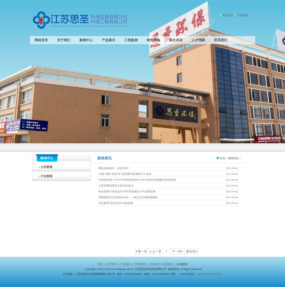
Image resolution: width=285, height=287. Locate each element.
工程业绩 (153, 264)
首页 (100, 264)
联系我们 (220, 40)
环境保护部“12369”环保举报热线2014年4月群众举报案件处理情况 (137, 179)
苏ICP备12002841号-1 (210, 274)
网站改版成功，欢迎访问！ (114, 168)
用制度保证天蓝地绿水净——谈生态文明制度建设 (128, 197)
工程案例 (131, 40)
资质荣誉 (140, 264)
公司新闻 (44, 167)
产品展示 (108, 40)
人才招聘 (198, 40)
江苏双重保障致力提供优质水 (115, 185)
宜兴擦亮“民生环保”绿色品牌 (115, 203)
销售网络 (153, 40)
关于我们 (63, 40)
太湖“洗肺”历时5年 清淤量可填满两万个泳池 (124, 174)
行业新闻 (44, 176)
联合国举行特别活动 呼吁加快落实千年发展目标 (127, 191)
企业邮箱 (242, 15)
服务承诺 (176, 40)
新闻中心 (86, 40)
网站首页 (227, 15)
